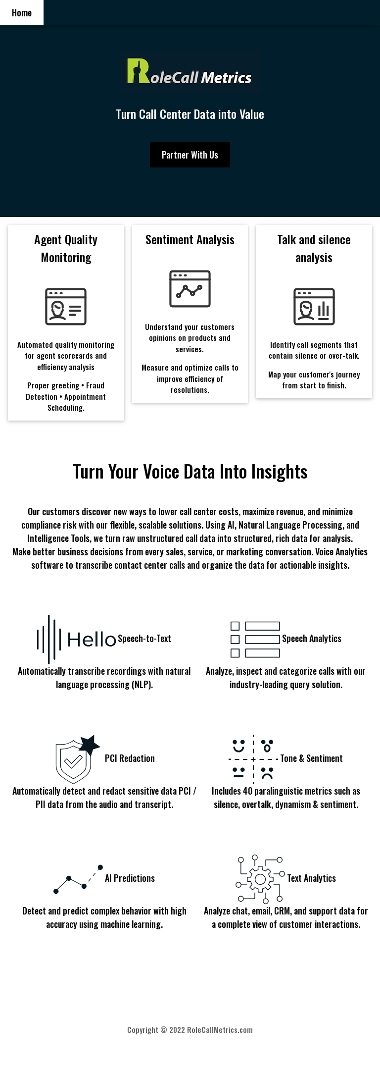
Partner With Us (190, 154)
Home (22, 12)
